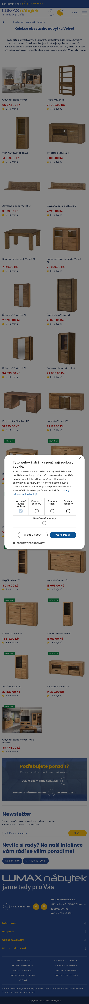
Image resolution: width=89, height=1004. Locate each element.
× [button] (79, 458)
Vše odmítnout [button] (31, 534)
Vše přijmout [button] (62, 534)
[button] (29, 543)
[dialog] (44, 502)
